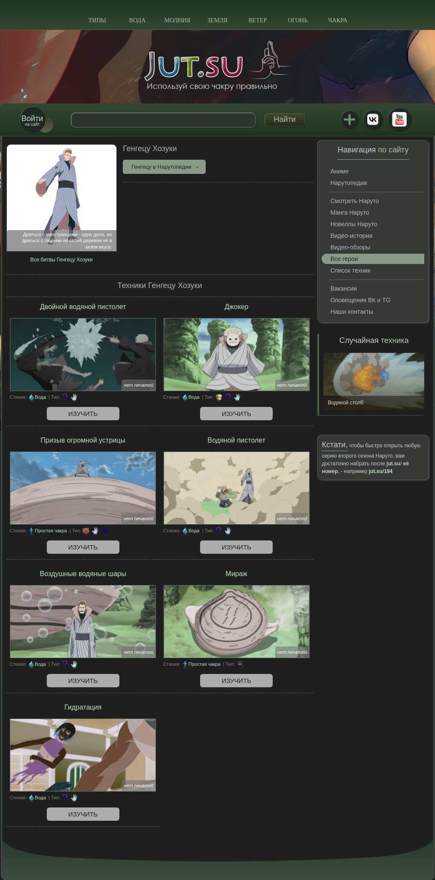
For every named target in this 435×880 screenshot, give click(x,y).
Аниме (339, 171)
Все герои (344, 258)
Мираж (236, 573)
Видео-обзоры (350, 247)
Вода (137, 20)
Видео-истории (351, 235)
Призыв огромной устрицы (83, 440)
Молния (177, 20)
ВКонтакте (373, 119)
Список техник (350, 270)
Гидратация (82, 707)
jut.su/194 (380, 471)
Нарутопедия (348, 182)
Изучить (83, 413)
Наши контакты (351, 311)
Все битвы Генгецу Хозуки (61, 260)
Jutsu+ (350, 119)
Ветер (257, 20)
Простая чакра (51, 530)
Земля (217, 20)
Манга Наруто (349, 212)
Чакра (337, 20)
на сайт (32, 120)
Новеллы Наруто (353, 224)
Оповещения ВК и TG (360, 300)
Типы (97, 20)
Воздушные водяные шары (83, 573)
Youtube (399, 119)
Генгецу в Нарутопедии (161, 167)
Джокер (236, 306)
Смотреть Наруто (354, 200)
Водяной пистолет (236, 440)
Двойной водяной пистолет (83, 306)
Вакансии (343, 288)
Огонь (297, 20)
